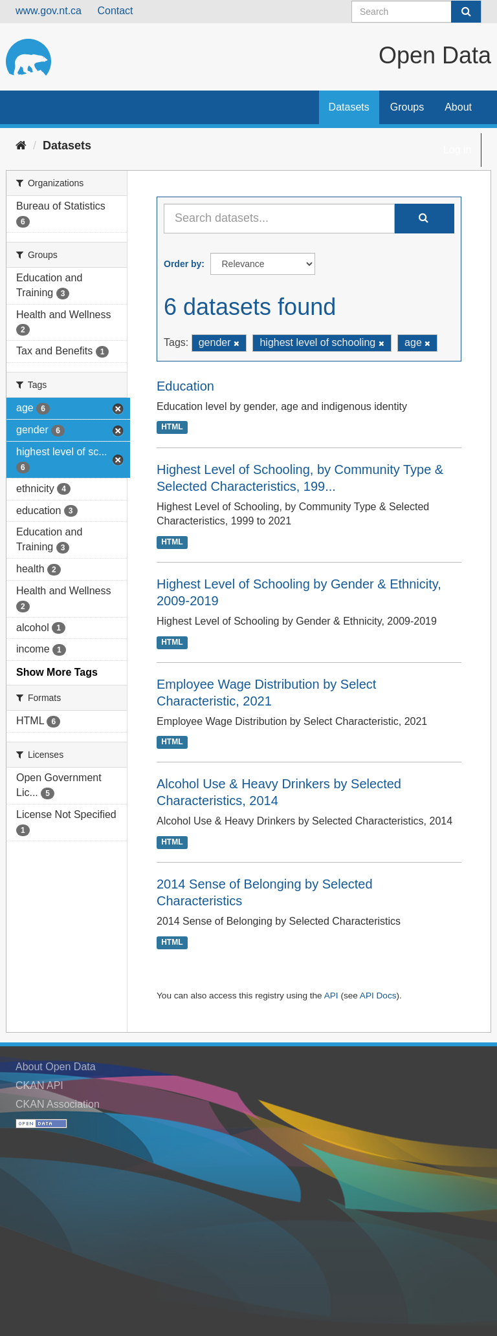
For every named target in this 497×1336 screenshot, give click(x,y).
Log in (457, 149)
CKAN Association (58, 1104)
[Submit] (466, 12)
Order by (182, 264)
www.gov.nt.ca (49, 10)
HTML (171, 427)
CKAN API (39, 1085)
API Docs (378, 995)
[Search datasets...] (279, 218)
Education (185, 386)
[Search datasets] (416, 12)
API (331, 995)
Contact (115, 10)
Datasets (349, 107)
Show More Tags (57, 672)
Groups (407, 107)
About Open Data (56, 1066)
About (458, 107)
